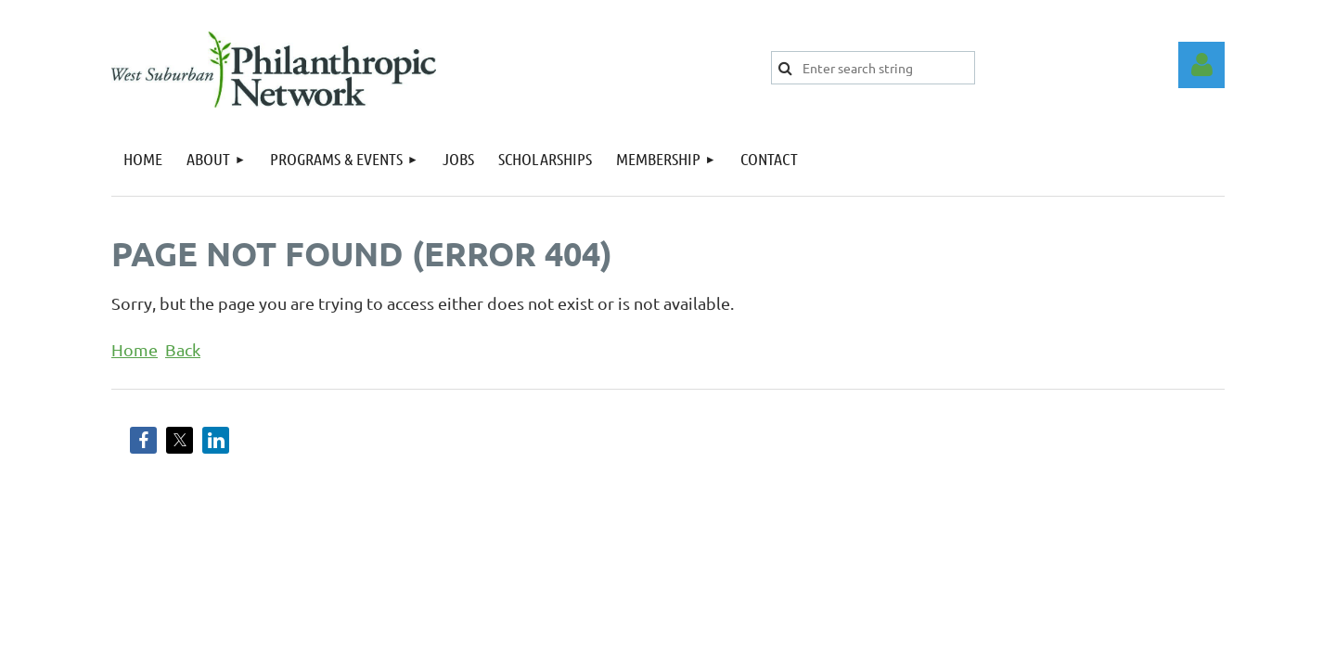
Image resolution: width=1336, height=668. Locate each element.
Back (182, 349)
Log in (1201, 65)
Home (134, 349)
